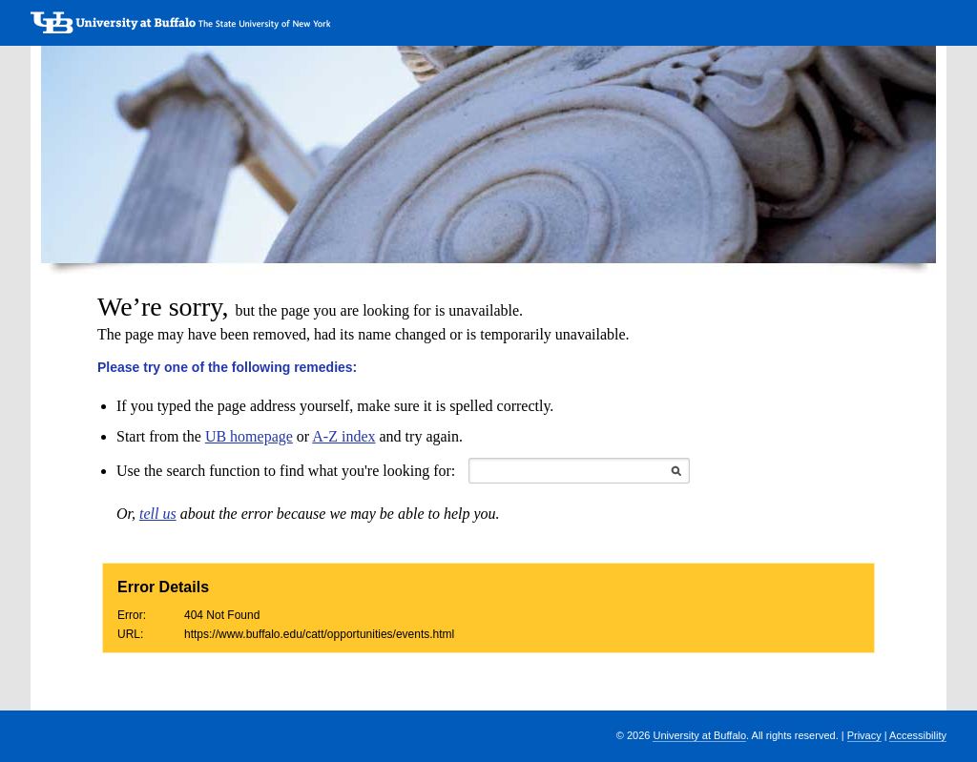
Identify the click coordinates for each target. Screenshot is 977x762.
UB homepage (249, 436)
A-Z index (343, 436)
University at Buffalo (699, 735)
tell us (158, 513)
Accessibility (917, 735)
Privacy (864, 735)
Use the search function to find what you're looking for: (285, 471)
